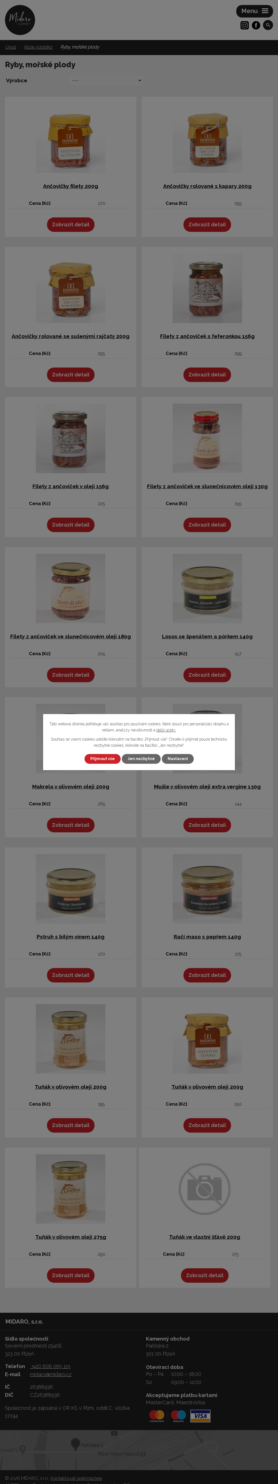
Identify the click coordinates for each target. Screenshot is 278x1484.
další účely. (166, 730)
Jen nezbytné (141, 758)
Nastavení (178, 758)
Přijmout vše (102, 758)
